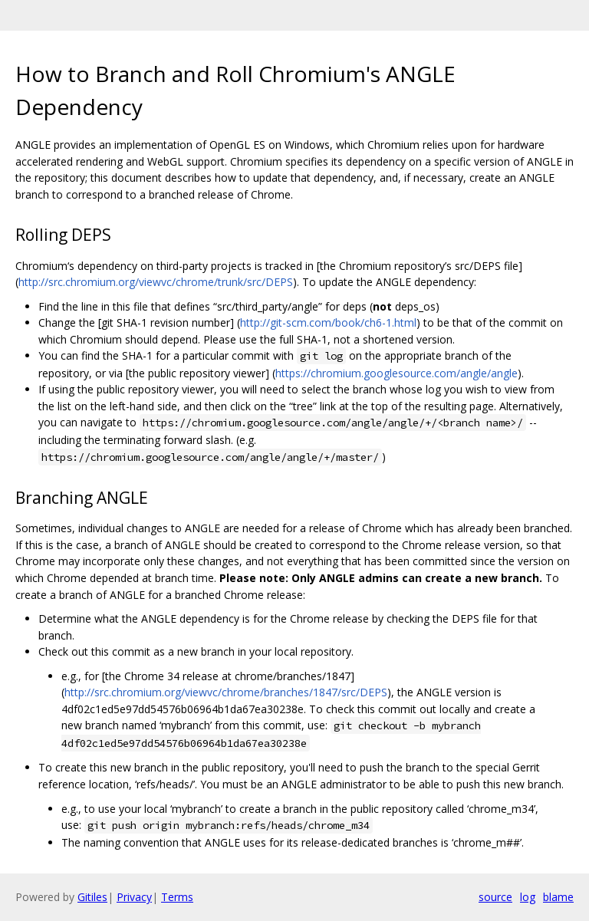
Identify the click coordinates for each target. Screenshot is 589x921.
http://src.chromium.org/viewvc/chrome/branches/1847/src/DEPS (225, 692)
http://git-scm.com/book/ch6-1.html (328, 322)
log (527, 897)
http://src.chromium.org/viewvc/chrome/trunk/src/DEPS (155, 282)
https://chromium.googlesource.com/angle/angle (396, 373)
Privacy (134, 897)
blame (558, 897)
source (495, 897)
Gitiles (92, 897)
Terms (177, 897)
